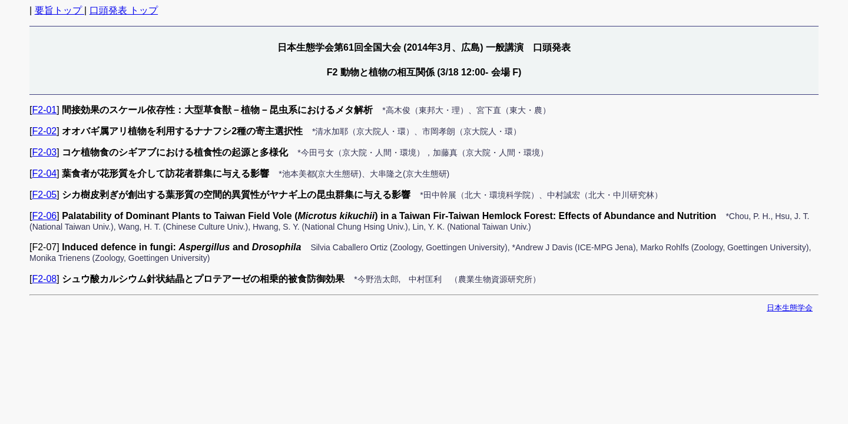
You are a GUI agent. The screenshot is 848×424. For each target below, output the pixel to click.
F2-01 (44, 110)
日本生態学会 (790, 307)
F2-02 (44, 131)
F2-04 (44, 173)
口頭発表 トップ (124, 10)
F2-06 (44, 216)
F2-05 (44, 195)
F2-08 (44, 279)
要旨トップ (59, 10)
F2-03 (44, 152)
